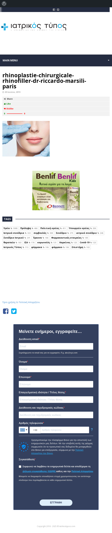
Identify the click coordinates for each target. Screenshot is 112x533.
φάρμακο (60, 247)
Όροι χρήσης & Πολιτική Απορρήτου (21, 302)
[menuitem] (4, 3)
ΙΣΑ (29, 242)
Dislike (8, 108)
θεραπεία (12, 242)
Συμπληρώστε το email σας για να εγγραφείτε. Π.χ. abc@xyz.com (48, 353)
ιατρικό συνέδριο (89, 232)
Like (7, 103)
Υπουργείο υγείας (82, 228)
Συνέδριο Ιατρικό (16, 237)
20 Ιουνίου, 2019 (12, 92)
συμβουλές (43, 232)
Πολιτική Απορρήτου (82, 471)
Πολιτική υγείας (53, 228)
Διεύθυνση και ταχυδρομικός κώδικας (41, 407)
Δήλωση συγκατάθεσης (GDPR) (39, 471)
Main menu (10, 60)
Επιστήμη (81, 247)
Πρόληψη (28, 228)
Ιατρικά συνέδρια (17, 232)
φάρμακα (40, 247)
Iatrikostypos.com (56, 263)
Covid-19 (88, 242)
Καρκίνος (68, 242)
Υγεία (10, 228)
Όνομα (23, 361)
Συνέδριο (64, 232)
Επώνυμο (24, 377)
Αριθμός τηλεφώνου (31, 423)
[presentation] (43, 491)
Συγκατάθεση (27, 459)
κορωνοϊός (46, 242)
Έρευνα (40, 237)
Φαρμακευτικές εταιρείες (69, 237)
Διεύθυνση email (29, 339)
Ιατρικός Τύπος (15, 247)
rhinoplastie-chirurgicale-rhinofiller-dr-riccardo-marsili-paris (44, 80)
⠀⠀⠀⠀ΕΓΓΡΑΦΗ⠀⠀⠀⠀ (55, 502)
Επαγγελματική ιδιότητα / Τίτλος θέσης (42, 392)
